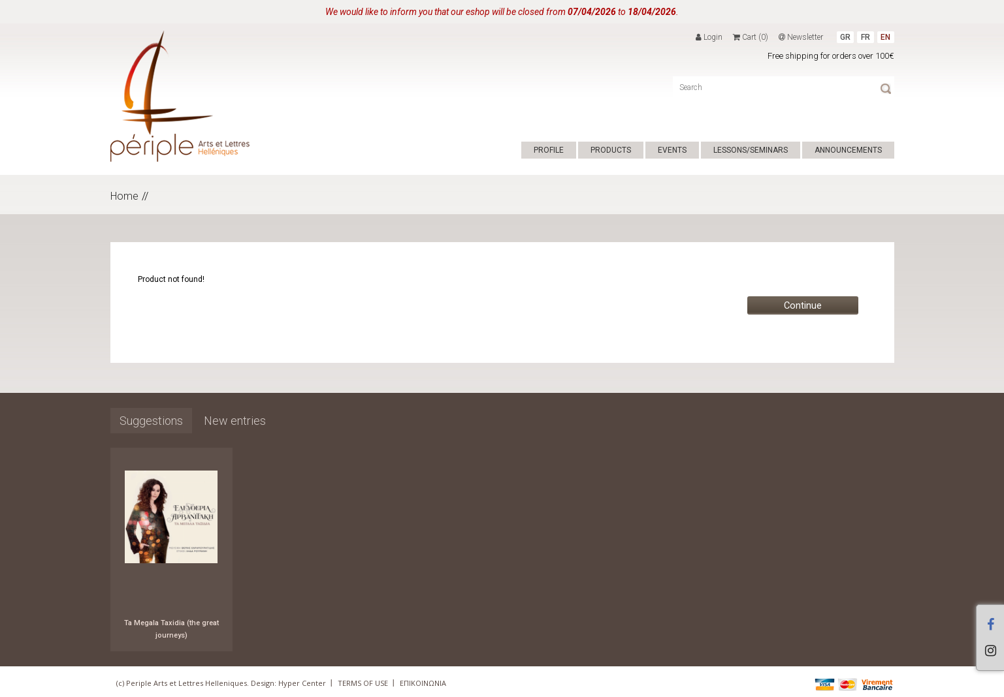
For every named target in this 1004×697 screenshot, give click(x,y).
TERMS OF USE (363, 683)
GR (845, 37)
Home (124, 196)
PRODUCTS (611, 150)
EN (885, 37)
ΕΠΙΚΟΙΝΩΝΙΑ (423, 683)
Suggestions (151, 420)
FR (865, 37)
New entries (235, 420)
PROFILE (549, 150)
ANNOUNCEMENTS (848, 150)
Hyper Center (302, 683)
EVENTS (672, 150)
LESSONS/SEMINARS (750, 150)
